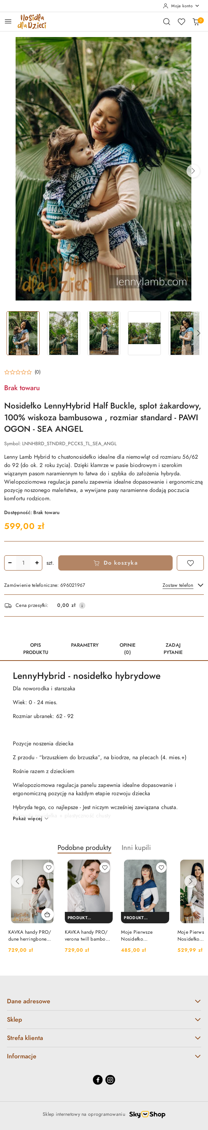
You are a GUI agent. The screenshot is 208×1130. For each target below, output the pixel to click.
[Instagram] (110, 1080)
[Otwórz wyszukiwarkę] (167, 21)
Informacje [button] (104, 1056)
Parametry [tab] (84, 645)
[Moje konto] (181, 6)
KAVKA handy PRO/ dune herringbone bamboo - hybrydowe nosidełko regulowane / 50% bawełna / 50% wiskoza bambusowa (32, 936)
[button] (193, 171)
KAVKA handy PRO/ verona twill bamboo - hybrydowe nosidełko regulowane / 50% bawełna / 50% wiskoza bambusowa (88, 936)
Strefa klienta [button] (104, 1037)
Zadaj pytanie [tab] (173, 649)
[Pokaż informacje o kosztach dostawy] (82, 605)
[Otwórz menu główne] (8, 21)
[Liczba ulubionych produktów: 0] (181, 21)
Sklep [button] (104, 1019)
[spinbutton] (23, 563)
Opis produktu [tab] (35, 649)
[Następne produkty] (190, 881)
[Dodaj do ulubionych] (190, 563)
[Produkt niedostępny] (89, 917)
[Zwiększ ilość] (37, 563)
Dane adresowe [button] (104, 1001)
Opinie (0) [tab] (128, 649)
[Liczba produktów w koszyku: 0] (196, 21)
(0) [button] (38, 372)
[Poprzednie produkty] (17, 881)
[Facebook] (98, 1080)
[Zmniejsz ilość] (10, 563)
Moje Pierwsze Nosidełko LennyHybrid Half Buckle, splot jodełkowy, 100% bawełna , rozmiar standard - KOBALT (141, 936)
